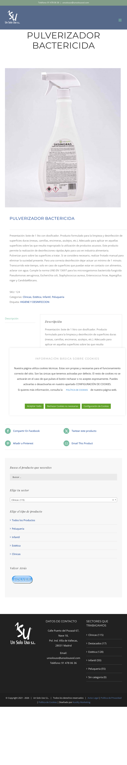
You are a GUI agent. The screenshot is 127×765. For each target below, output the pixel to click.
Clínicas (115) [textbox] (62, 500)
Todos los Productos (23, 520)
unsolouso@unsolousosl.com (75, 2)
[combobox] (63, 499)
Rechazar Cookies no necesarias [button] (62, 406)
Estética (37, 297)
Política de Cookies (48, 702)
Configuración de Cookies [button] (96, 406)
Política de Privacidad (111, 697)
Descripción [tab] (11, 318)
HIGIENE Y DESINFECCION (34, 302)
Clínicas (27, 297)
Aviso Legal (93, 697)
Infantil (47, 297)
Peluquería (58, 297)
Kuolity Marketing (81, 702)
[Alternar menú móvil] (120, 20)
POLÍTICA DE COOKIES (77, 389)
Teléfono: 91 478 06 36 (48, 2)
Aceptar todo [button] (34, 406)
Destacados (94, 643)
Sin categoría (95, 677)
